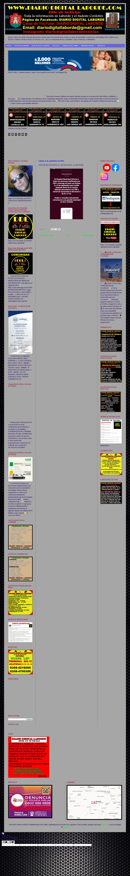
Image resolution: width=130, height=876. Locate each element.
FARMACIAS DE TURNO (70, 45)
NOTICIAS (56, 45)
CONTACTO (101, 45)
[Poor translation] (11, 842)
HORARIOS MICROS (87, 45)
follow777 (104, 824)
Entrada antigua (88, 235)
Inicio (68, 235)
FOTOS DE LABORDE (22, 45)
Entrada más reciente (46, 235)
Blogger (65, 827)
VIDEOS (9, 45)
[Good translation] (5, 842)
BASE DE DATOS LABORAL (41, 45)
